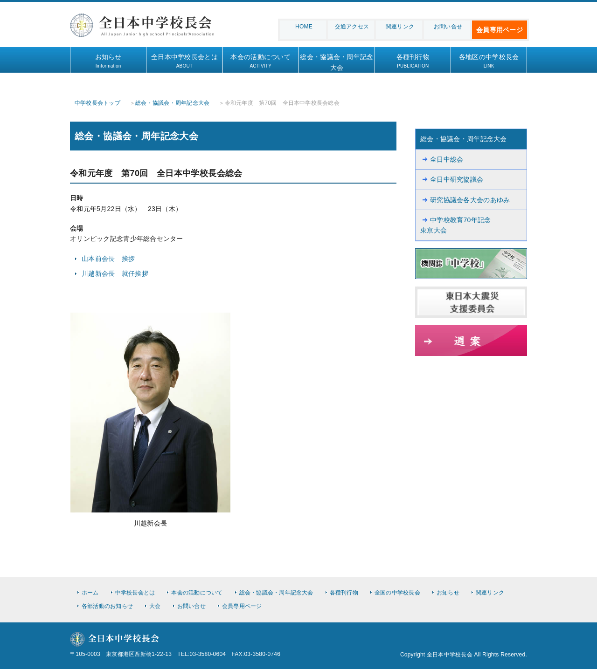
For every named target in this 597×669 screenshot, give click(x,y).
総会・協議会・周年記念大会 (337, 66)
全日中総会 (446, 159)
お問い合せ (448, 26)
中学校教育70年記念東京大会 (455, 225)
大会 (154, 606)
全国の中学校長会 (397, 592)
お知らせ (108, 61)
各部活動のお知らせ (107, 606)
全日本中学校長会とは (184, 61)
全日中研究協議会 (456, 179)
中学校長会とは (135, 592)
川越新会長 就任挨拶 (115, 273)
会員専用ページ (499, 30)
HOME (303, 26)
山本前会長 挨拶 (108, 258)
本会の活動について (260, 61)
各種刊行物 (413, 61)
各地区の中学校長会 (489, 61)
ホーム (90, 592)
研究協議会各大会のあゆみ (470, 200)
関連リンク (400, 26)
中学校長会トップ (97, 103)
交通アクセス (352, 26)
